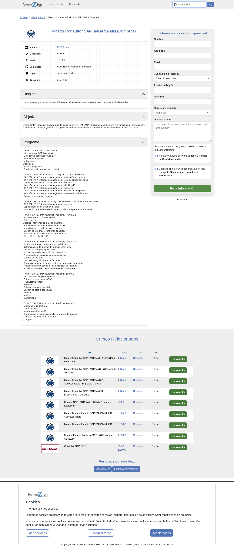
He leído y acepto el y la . (183, 157)
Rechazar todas (100, 533)
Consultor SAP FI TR (75, 446)
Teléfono (159, 96)
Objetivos (30, 117)
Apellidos (159, 51)
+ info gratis (178, 359)
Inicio (50, 4)
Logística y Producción (126, 469)
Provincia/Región (164, 85)
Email (157, 62)
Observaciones (162, 119)
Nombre (158, 39)
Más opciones (37, 533)
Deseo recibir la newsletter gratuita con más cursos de (182, 172)
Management (103, 469)
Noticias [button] (60, 4)
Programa (31, 142)
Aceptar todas (161, 533)
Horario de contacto (165, 108)
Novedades (75, 4)
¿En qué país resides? (166, 74)
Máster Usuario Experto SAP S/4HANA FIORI (88, 424)
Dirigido (29, 94)
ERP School (63, 47)
